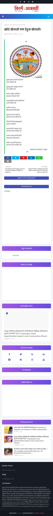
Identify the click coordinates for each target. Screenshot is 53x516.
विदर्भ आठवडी (8, 34)
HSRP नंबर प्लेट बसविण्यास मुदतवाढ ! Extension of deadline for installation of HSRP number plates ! (30, 429)
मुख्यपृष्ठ (6, 25)
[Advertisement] (26, 283)
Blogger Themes (38, 513)
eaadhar (19, 513)
